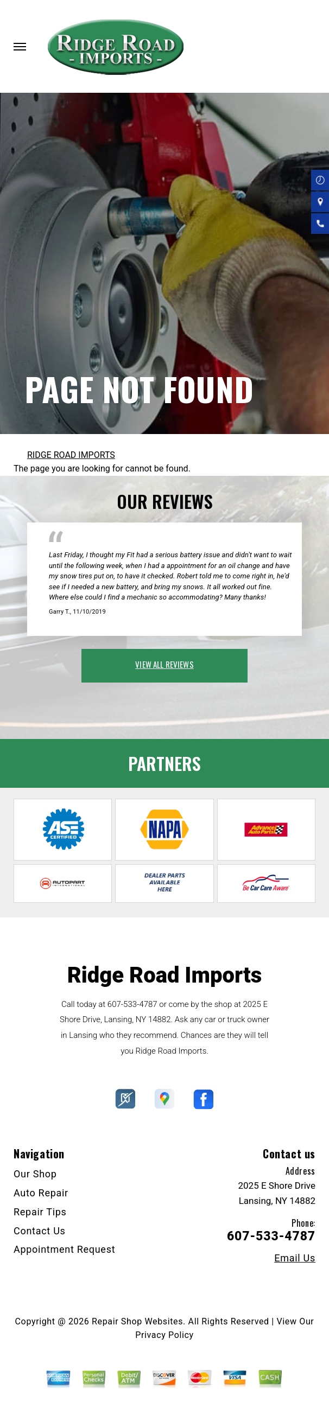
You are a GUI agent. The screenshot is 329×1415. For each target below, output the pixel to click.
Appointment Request (64, 1249)
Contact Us (40, 1230)
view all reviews (164, 664)
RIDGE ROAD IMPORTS (71, 455)
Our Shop (35, 1174)
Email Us (294, 1258)
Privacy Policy (164, 1335)
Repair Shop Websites (137, 1321)
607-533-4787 (132, 1004)
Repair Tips (40, 1212)
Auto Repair (41, 1193)
